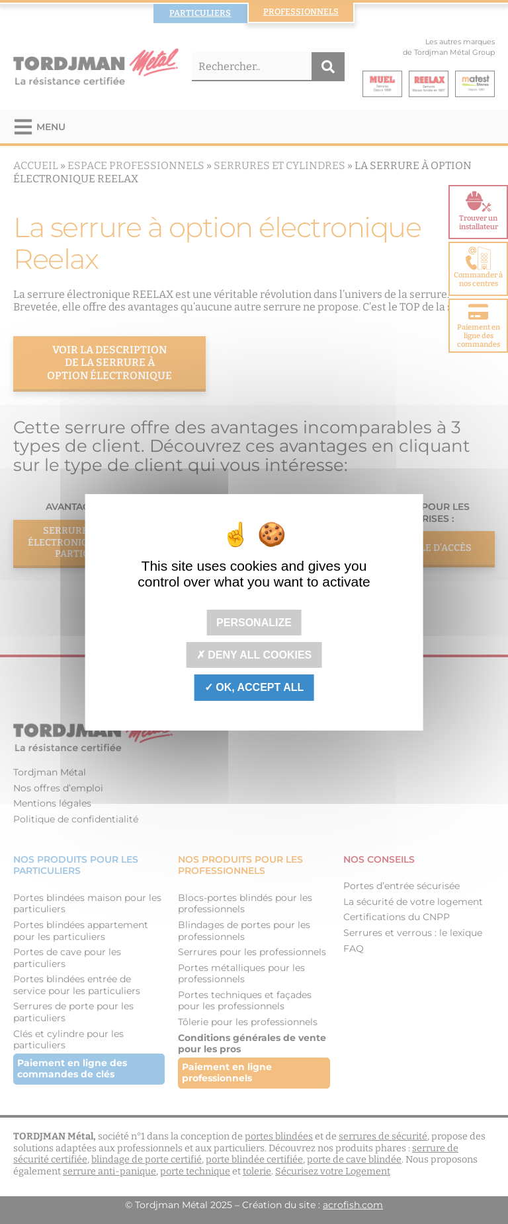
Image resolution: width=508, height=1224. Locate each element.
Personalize (254, 622)
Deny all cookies (254, 655)
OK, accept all (254, 687)
